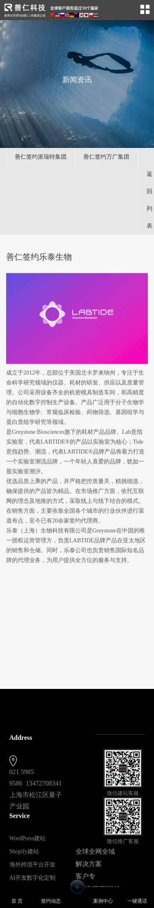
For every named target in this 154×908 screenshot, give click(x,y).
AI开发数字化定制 (32, 878)
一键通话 (137, 897)
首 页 (17, 897)
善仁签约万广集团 (106, 157)
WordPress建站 (27, 838)
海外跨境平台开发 (32, 865)
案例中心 (103, 897)
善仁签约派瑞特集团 (41, 157)
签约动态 (51, 897)
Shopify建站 (24, 851)
